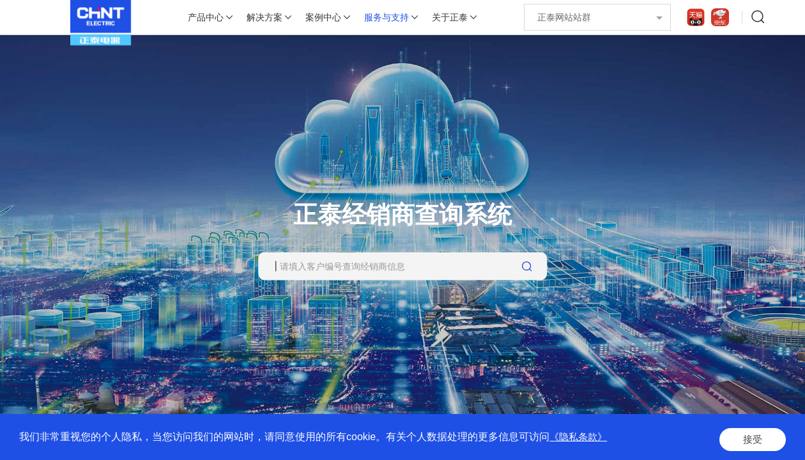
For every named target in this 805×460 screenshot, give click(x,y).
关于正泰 (450, 17)
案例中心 (323, 17)
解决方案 (264, 17)
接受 (750, 440)
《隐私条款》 (580, 440)
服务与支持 (386, 17)
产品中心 (206, 17)
